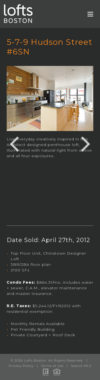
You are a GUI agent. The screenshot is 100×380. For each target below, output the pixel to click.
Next (86, 143)
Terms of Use (52, 366)
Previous (14, 143)
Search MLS (81, 366)
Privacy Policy (21, 366)
